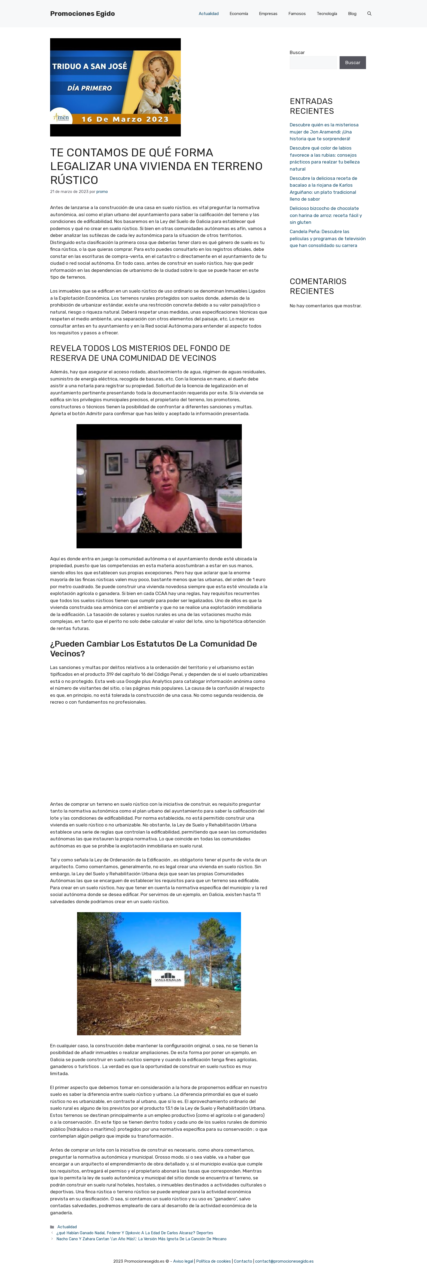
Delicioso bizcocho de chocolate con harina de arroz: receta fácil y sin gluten (326, 215)
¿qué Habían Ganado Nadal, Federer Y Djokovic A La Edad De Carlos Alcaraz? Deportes (134, 1232)
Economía (239, 13)
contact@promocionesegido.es (284, 1261)
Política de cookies (213, 1261)
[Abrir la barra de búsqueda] (369, 13)
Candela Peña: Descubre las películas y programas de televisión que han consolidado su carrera (328, 238)
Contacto (243, 1261)
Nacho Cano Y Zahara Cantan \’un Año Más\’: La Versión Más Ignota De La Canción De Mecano (141, 1238)
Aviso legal (183, 1261)
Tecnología (327, 13)
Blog (352, 13)
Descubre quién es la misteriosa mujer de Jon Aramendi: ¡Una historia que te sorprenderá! (324, 131)
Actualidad (209, 13)
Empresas (268, 13)
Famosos (297, 13)
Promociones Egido (82, 13)
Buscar (297, 52)
